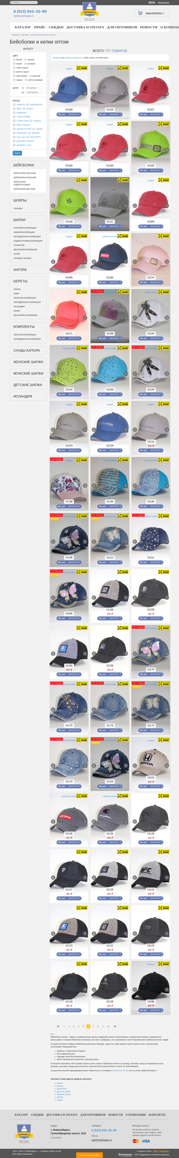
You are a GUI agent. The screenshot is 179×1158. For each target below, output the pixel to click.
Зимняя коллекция (24, 232)
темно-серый (22, 68)
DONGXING (22, 133)
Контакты (157, 1114)
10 (108, 1026)
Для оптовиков (122, 27)
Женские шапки (28, 362)
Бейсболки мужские (25, 177)
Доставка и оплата (85, 27)
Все (52, 1034)
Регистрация (163, 2)
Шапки (19, 220)
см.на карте (56, 1137)
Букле (17, 254)
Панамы (18, 208)
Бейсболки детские (24, 189)
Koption (29, 108)
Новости (148, 27)
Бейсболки (21, 113)
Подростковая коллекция (28, 241)
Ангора (20, 270)
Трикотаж (19, 245)
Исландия (19, 306)
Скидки (56, 27)
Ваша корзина (155, 13)
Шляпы (20, 200)
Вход (152, 2)
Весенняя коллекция (25, 249)
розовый (31, 64)
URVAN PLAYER (24, 129)
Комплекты (24, 327)
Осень (17, 289)
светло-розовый (35, 80)
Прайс (40, 27)
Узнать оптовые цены (89, 1155)
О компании (136, 1114)
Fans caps (21, 137)
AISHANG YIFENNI (25, 141)
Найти (17, 153)
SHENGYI (21, 104)
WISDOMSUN (36, 104)
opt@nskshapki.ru (24, 16)
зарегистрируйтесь (73, 58)
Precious (37, 121)
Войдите (57, 58)
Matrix (19, 108)
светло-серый (22, 72)
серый (19, 64)
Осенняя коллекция (25, 228)
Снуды (60, 1100)
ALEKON (36, 133)
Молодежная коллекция (27, 236)
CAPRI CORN (23, 121)
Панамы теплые (22, 258)
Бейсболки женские (25, 173)
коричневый (21, 76)
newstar (39, 129)
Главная (16, 35)
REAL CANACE (23, 125)
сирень (19, 80)
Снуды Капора (26, 350)
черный (30, 60)
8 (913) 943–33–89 (30, 11)
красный (36, 76)
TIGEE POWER (23, 117)
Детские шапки (27, 385)
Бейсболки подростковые (22, 183)
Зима (16, 293)
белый (19, 60)
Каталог (23, 27)
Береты (20, 281)
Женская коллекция (25, 298)
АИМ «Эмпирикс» (161, 1151)
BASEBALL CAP (24, 145)
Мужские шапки (28, 373)
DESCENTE (35, 137)
